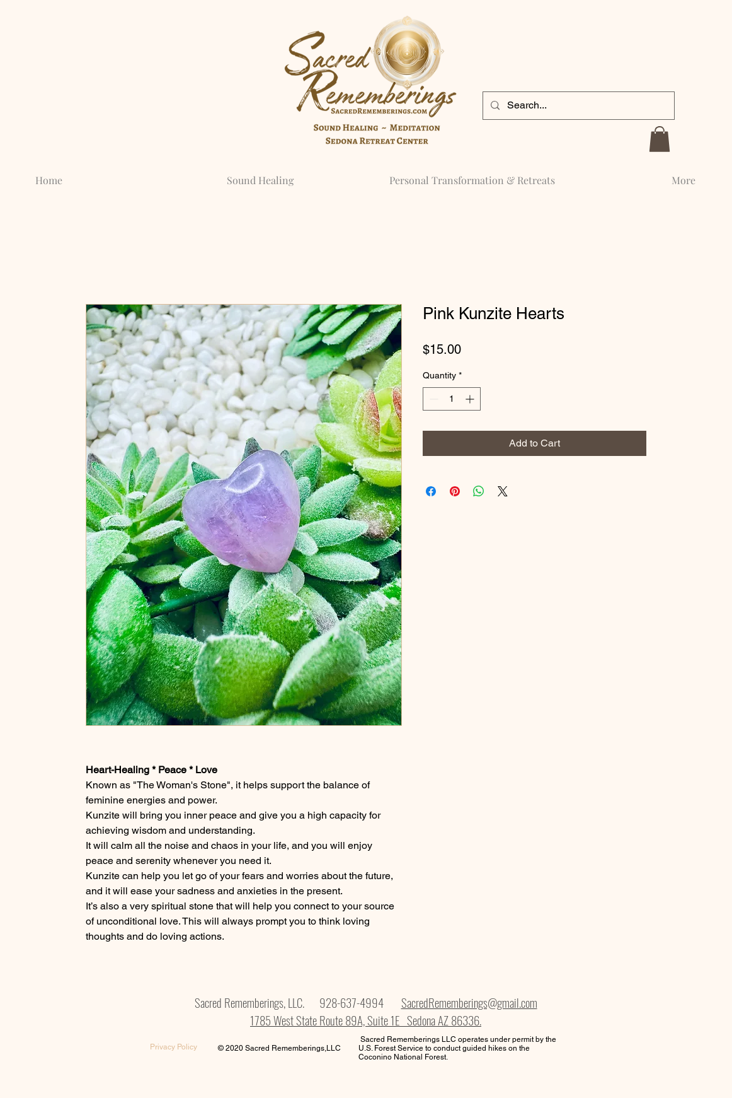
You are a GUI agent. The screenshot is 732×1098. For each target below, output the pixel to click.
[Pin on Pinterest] (454, 491)
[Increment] (471, 399)
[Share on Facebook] (430, 491)
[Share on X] (502, 491)
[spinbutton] (451, 399)
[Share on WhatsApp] (478, 491)
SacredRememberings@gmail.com (469, 1002)
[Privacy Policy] (173, 1047)
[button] (659, 139)
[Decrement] (432, 399)
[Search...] (577, 105)
